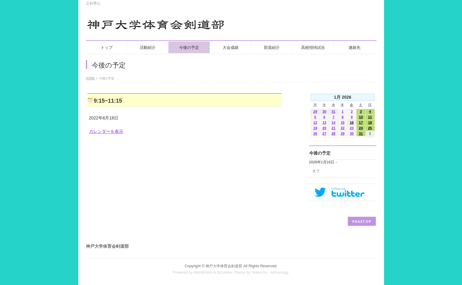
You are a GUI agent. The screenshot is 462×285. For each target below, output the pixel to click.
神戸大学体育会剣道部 (223, 266)
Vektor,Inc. (260, 272)
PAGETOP (361, 221)
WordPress (203, 272)
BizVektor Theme (231, 272)
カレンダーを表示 (106, 131)
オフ (316, 171)
